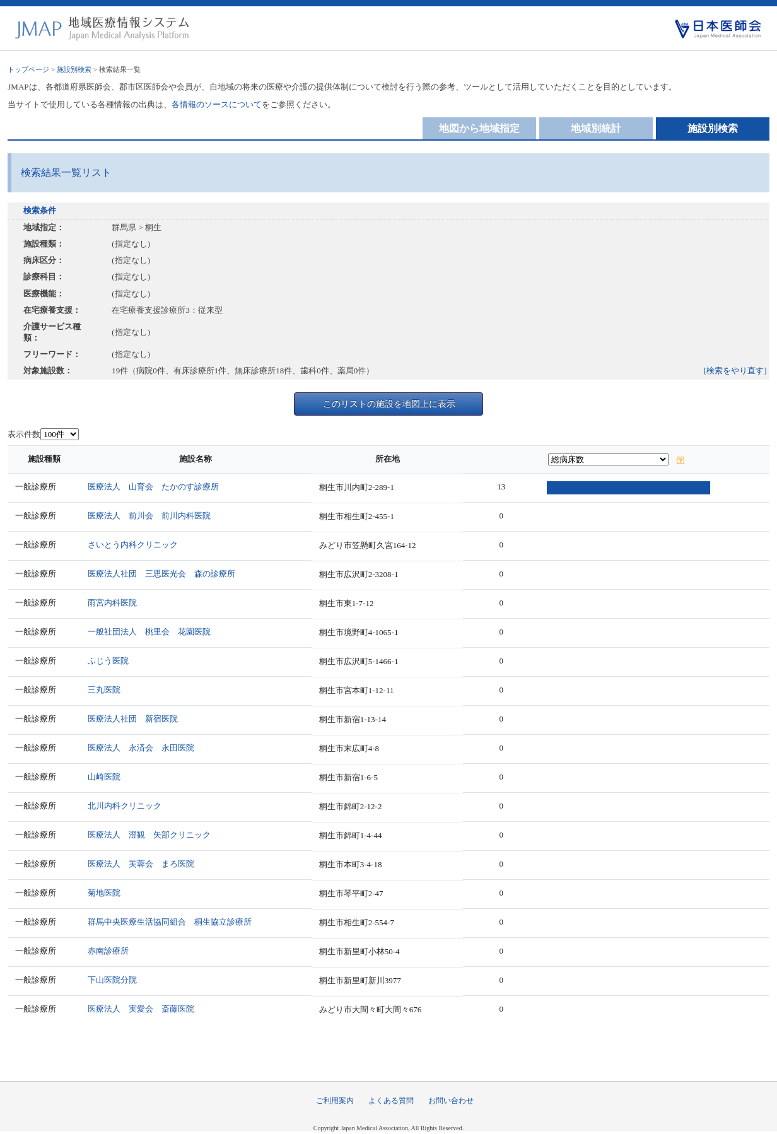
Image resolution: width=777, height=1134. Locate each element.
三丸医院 (106, 689)
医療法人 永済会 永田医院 (143, 747)
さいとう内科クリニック (135, 544)
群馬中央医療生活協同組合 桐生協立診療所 (172, 921)
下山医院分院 (114, 980)
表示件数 (24, 434)
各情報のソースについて (217, 104)
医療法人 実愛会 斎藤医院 (143, 1009)
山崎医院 (106, 776)
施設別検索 (74, 69)
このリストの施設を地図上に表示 (389, 404)
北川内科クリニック (127, 805)
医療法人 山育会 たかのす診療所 (155, 486)
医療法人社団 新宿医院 (135, 718)
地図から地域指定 (479, 128)
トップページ (28, 69)
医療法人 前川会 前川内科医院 (151, 515)
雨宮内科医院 (114, 602)
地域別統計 (596, 128)
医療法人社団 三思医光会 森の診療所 (164, 573)
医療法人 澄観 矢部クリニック (151, 834)
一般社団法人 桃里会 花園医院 (151, 631)
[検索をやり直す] (735, 370)
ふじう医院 (110, 660)
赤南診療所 (110, 951)
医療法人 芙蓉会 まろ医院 (143, 863)
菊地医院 (106, 892)
